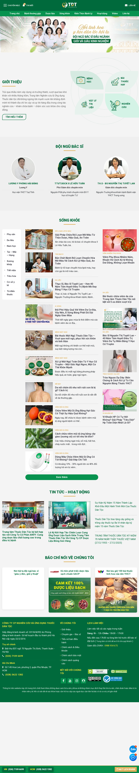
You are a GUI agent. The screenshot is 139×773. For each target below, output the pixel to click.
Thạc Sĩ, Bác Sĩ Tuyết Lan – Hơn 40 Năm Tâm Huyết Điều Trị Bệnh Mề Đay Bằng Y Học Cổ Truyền (76, 286)
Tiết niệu (11, 270)
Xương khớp (10, 263)
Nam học (11, 246)
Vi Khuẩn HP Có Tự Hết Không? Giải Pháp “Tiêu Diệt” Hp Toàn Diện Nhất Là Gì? (119, 419)
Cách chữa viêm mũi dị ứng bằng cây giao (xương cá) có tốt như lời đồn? (75, 435)
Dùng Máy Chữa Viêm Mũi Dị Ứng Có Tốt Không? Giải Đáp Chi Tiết (75, 458)
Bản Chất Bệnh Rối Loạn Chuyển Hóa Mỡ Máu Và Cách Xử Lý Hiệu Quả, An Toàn (75, 261)
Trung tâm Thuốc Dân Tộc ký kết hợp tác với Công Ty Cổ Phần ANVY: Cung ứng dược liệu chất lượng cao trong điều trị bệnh (22, 536)
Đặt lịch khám (125, 769)
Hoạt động (102, 13)
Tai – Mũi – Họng (11, 254)
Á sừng (58, 306)
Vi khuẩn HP (108, 413)
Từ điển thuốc (11, 293)
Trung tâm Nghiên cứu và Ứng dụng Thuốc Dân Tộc (69, 4)
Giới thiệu (66, 629)
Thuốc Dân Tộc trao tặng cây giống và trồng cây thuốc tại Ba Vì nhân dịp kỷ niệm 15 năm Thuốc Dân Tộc (114, 523)
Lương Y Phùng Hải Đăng (23, 183)
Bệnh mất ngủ (61, 332)
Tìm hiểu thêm (14, 117)
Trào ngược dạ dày (111, 374)
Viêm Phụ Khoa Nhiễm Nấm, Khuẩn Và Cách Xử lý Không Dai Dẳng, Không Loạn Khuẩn (118, 260)
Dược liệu (50, 13)
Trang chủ (14, 13)
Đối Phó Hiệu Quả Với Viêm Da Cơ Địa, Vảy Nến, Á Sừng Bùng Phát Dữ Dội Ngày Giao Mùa (75, 312)
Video (115, 13)
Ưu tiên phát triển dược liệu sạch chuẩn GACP (75, 572)
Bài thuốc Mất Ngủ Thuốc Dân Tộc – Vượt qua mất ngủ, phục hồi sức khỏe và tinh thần (75, 338)
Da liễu (10, 240)
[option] (23, 176)
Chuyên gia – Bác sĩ (71, 634)
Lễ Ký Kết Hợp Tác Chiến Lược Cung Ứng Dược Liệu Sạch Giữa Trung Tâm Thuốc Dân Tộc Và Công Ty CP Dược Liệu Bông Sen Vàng (69, 537)
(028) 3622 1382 (14, 674)
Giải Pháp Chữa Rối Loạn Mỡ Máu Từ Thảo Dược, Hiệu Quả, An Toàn (75, 236)
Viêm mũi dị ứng (61, 407)
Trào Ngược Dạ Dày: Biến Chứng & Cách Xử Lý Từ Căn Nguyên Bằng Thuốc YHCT (118, 380)
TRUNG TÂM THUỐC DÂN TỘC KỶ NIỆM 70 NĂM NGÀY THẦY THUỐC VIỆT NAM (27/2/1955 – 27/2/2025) (115, 539)
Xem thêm (61, 477)
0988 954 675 (111, 645)
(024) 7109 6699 (14, 656)
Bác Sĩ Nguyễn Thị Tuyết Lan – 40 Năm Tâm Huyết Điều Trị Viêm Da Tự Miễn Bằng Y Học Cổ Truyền (119, 340)
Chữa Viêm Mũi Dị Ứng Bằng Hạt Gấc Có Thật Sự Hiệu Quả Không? (75, 412)
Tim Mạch (59, 254)
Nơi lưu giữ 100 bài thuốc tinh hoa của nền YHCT (120, 572)
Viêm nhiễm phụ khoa (112, 253)
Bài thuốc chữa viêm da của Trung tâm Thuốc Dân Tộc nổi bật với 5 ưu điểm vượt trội (119, 299)
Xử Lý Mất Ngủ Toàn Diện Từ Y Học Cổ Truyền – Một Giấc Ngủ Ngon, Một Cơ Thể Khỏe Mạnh (76, 364)
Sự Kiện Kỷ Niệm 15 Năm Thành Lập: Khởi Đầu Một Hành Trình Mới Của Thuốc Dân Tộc (115, 506)
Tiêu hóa (11, 276)
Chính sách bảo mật (71, 655)
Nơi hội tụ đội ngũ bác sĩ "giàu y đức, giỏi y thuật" (26, 572)
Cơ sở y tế (11, 284)
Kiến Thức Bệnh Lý (83, 13)
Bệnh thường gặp (32, 13)
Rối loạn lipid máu (63, 231)
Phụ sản (11, 234)
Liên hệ (126, 13)
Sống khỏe (64, 13)
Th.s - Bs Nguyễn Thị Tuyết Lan (116, 183)
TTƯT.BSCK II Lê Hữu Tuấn (70, 183)
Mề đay (58, 384)
